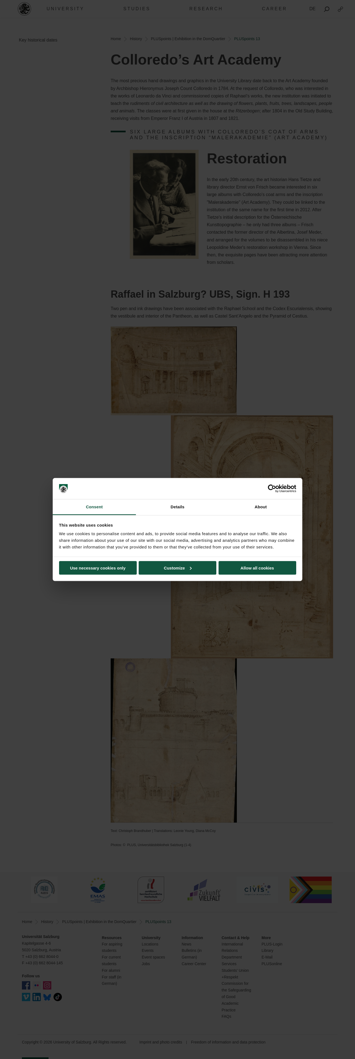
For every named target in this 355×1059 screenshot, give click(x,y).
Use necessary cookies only (97, 567)
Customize (178, 567)
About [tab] (261, 506)
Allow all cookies (257, 567)
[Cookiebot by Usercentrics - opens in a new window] (272, 489)
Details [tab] (177, 506)
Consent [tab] (94, 506)
